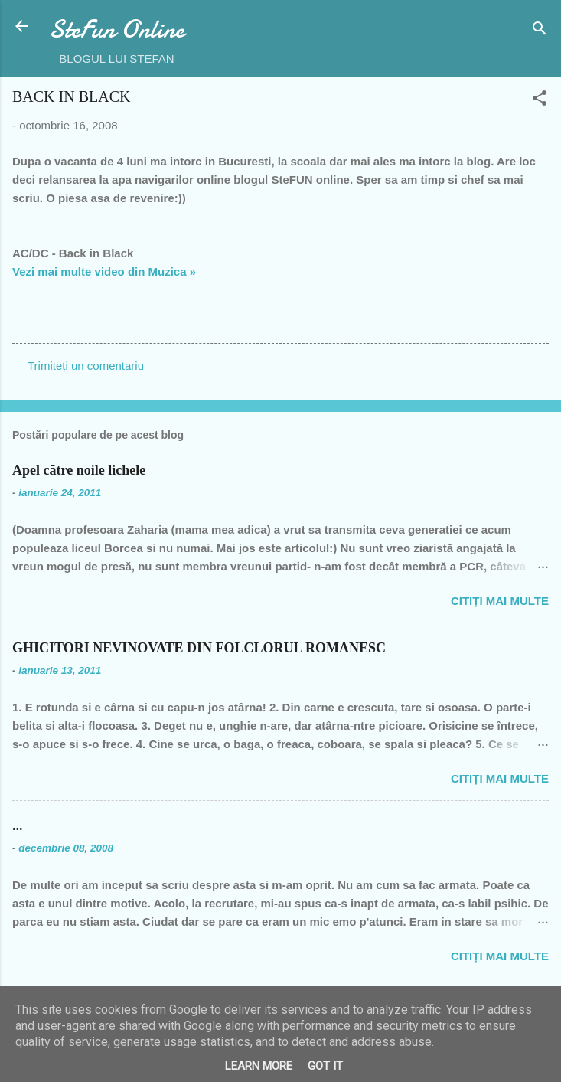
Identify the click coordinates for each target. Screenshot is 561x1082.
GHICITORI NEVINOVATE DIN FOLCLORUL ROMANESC (199, 647)
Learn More (258, 1066)
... (17, 825)
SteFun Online (116, 29)
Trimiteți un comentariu (86, 365)
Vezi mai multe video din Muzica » (104, 271)
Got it (325, 1066)
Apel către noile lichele (78, 470)
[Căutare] (539, 31)
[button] (539, 101)
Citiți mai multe (500, 600)
